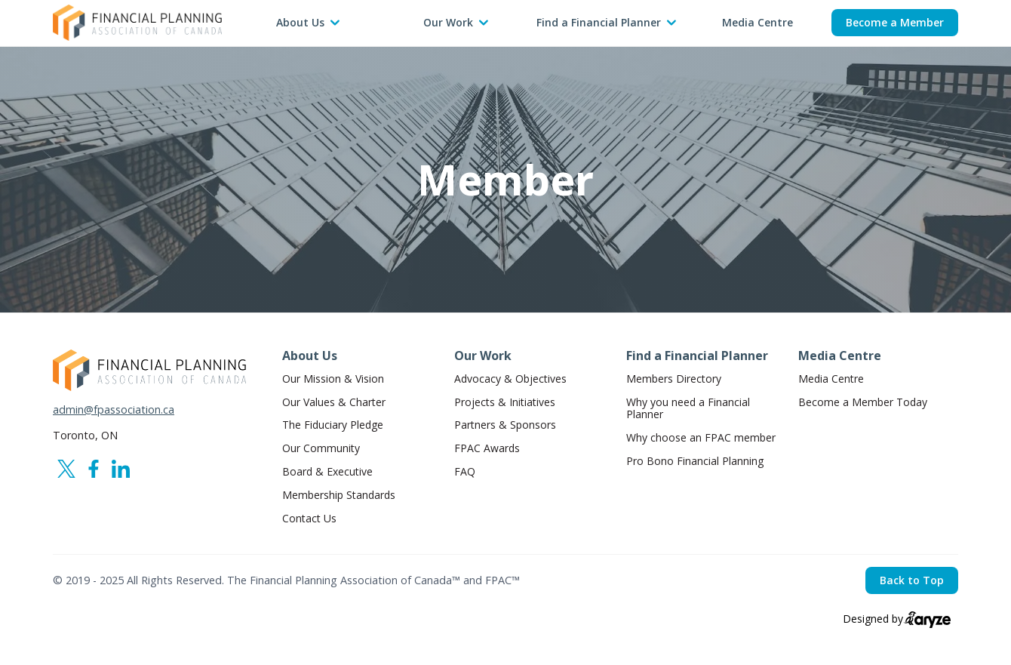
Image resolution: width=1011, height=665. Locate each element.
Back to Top (912, 580)
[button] (308, 23)
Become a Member (895, 22)
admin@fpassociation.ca (113, 410)
